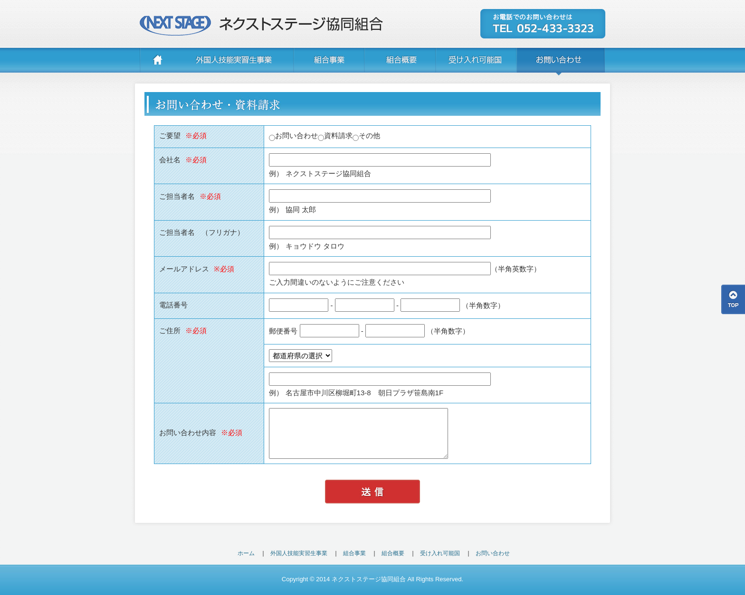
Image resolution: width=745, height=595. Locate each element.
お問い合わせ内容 (200, 432)
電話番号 (173, 305)
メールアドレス (196, 269)
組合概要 (393, 553)
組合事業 (354, 553)
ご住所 (183, 330)
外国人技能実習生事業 (298, 553)
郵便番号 (283, 330)
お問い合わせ (293, 135)
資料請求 (335, 135)
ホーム (246, 553)
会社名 (183, 160)
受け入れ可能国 (440, 553)
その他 (366, 135)
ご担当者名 (190, 196)
